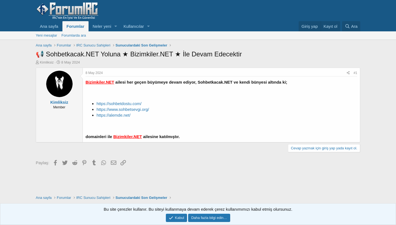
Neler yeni (102, 26)
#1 (355, 73)
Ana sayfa (49, 26)
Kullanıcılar (133, 26)
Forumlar (75, 26)
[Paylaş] (348, 73)
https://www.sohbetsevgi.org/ (123, 109)
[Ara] (351, 26)
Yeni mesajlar (46, 35)
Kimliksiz (47, 62)
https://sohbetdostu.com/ (119, 103)
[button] (115, 26)
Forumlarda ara (74, 35)
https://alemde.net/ (113, 115)
